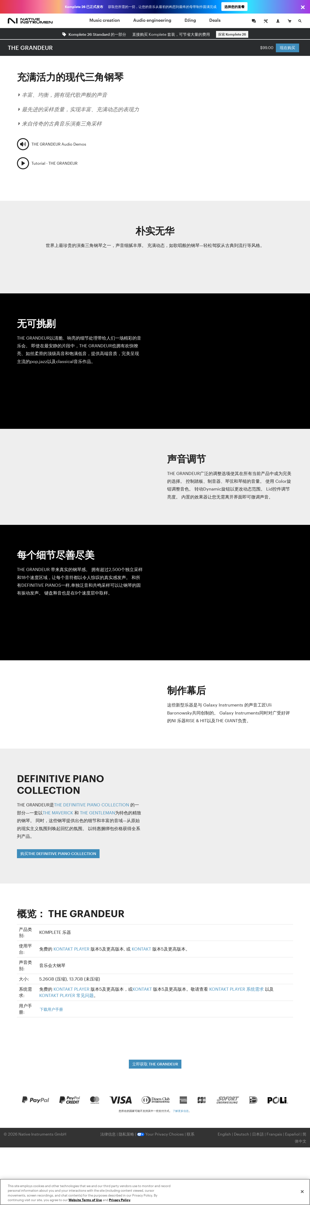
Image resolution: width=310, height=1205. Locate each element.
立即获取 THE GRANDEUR (155, 1064)
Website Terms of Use (85, 1200)
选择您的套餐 (234, 7)
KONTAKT (141, 949)
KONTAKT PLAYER (71, 949)
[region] (155, 1192)
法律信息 (108, 1134)
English (224, 1134)
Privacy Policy (119, 1200)
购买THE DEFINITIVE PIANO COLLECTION (58, 853)
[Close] (302, 1191)
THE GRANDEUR (30, 47)
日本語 (258, 1134)
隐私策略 (127, 1134)
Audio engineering (152, 20)
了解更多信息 (181, 1110)
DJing (190, 20)
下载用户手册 (51, 1009)
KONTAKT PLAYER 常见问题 (66, 995)
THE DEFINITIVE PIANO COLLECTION (91, 804)
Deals (215, 20)
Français (274, 1134)
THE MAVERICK (58, 812)
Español (292, 1134)
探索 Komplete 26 (232, 34)
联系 (190, 1134)
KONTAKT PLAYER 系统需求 (236, 989)
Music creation (104, 20)
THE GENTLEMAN (97, 812)
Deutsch (241, 1134)
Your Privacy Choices (160, 1134)
